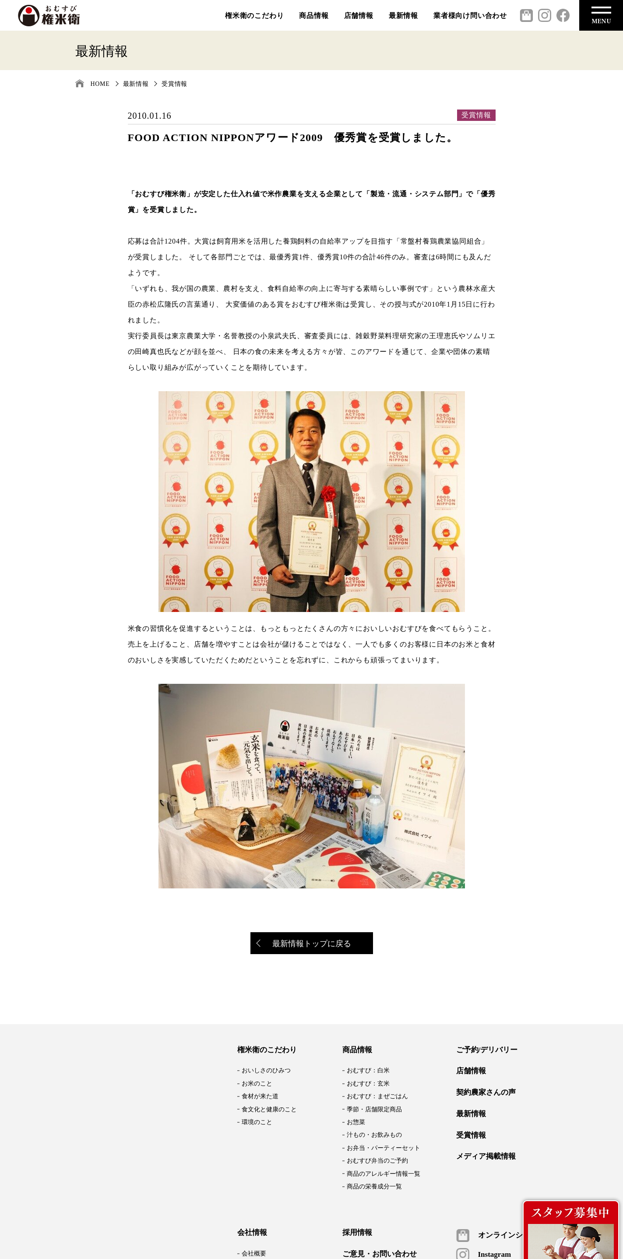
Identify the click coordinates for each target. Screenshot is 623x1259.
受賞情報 (174, 84)
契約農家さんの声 (486, 1092)
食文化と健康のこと (269, 1109)
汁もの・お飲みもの (374, 1135)
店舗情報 (358, 15)
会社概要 (254, 1253)
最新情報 (403, 15)
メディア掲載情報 (486, 1156)
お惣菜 (356, 1122)
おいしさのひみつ (266, 1070)
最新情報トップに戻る (304, 944)
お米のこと (257, 1083)
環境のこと (257, 1122)
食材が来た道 (260, 1096)
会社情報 (252, 1233)
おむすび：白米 (368, 1070)
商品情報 (313, 15)
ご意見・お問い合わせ (379, 1254)
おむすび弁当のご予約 (377, 1160)
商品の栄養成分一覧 (374, 1186)
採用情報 (357, 1233)
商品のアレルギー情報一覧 (383, 1174)
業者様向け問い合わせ (470, 15)
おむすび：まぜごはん (377, 1096)
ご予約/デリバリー (487, 1050)
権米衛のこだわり (254, 15)
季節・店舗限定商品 (374, 1109)
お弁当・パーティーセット (383, 1148)
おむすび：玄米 (368, 1083)
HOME (100, 84)
